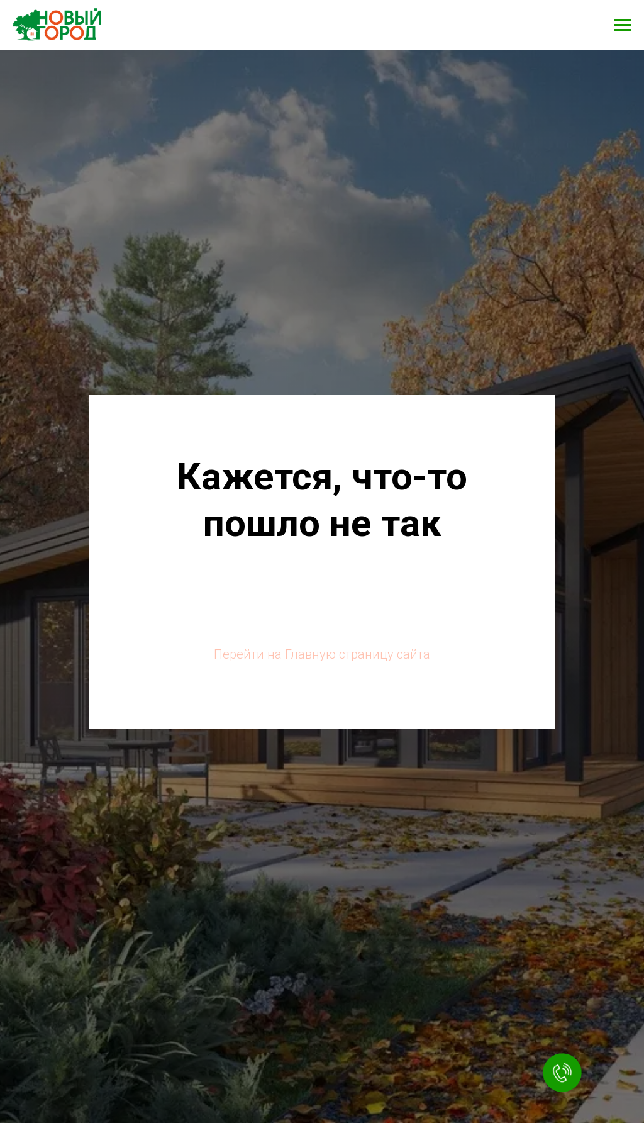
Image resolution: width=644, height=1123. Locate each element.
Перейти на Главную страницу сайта (322, 654)
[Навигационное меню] (622, 25)
